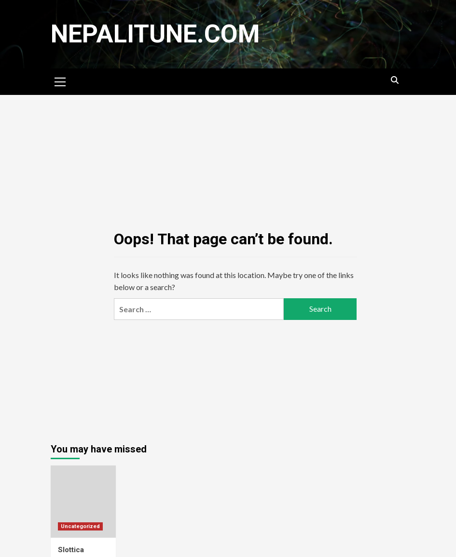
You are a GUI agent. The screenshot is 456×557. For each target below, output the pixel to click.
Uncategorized (80, 526)
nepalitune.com (155, 34)
